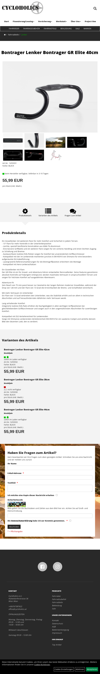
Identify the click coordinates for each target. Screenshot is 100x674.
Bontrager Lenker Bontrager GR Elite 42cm (27, 349)
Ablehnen (80, 669)
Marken (87, 28)
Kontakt (55, 620)
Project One (90, 21)
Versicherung (45, 21)
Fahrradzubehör (31, 28)
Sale (78, 28)
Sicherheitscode (15, 500)
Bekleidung (66, 28)
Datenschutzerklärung (21, 521)
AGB (54, 626)
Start (6, 21)
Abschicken (14, 526)
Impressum (57, 633)
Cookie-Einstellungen (64, 669)
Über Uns (76, 21)
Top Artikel (56, 644)
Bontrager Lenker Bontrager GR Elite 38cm (27, 379)
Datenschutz (57, 623)
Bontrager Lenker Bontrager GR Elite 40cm (49, 52)
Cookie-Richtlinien (42, 664)
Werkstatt (61, 21)
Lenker (24, 34)
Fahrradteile (50, 28)
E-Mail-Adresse (14, 473)
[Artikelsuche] (95, 8)
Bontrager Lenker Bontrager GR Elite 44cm (27, 409)
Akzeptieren (92, 669)
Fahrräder (14, 28)
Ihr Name (12, 463)
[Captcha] (50, 516)
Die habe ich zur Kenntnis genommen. (36, 521)
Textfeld (11, 483)
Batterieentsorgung (60, 630)
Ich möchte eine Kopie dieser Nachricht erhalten (31, 495)
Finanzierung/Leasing (23, 21)
